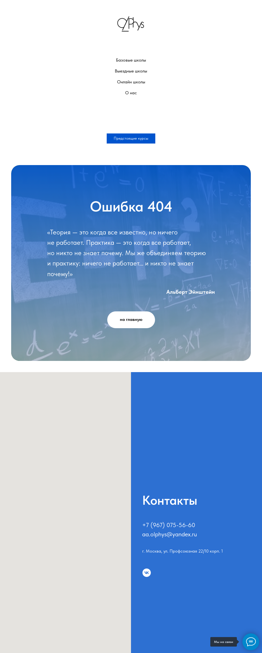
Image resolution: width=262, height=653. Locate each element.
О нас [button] (131, 92)
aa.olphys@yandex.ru (169, 534)
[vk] (146, 573)
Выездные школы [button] (131, 71)
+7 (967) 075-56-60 (168, 524)
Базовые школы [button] (131, 60)
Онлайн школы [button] (131, 81)
